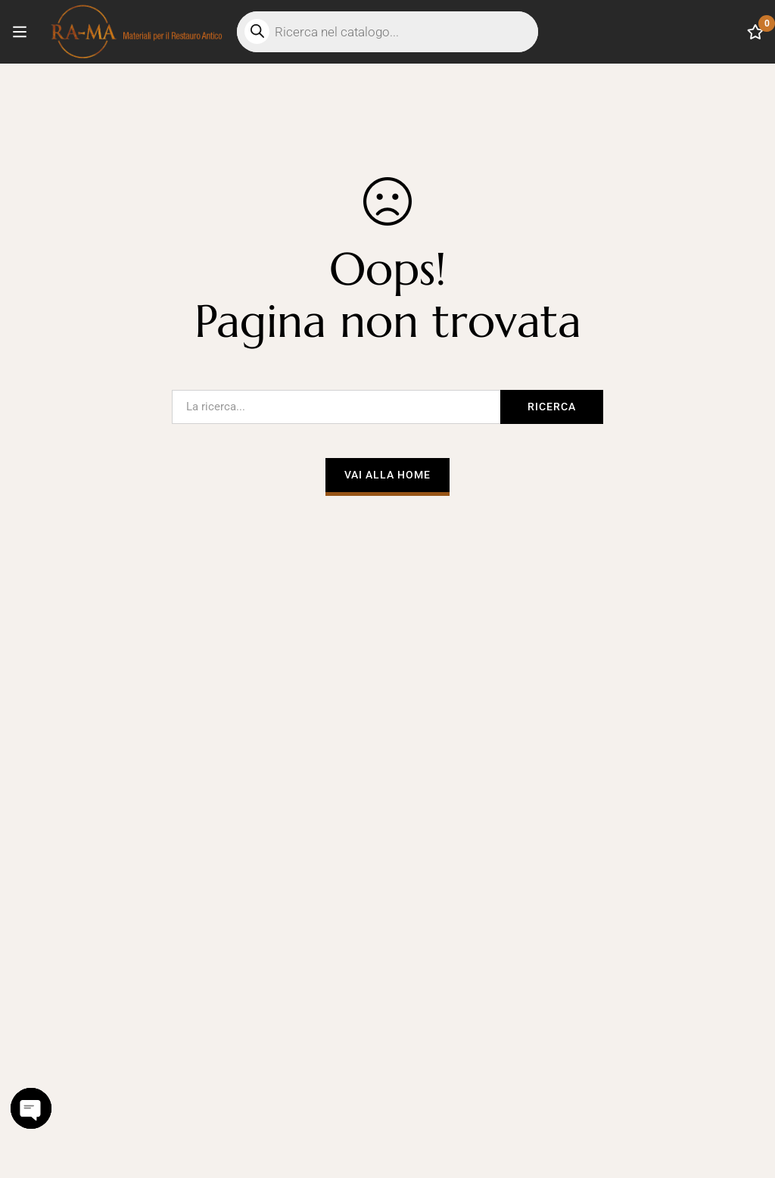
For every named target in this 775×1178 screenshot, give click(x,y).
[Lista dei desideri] (755, 31)
